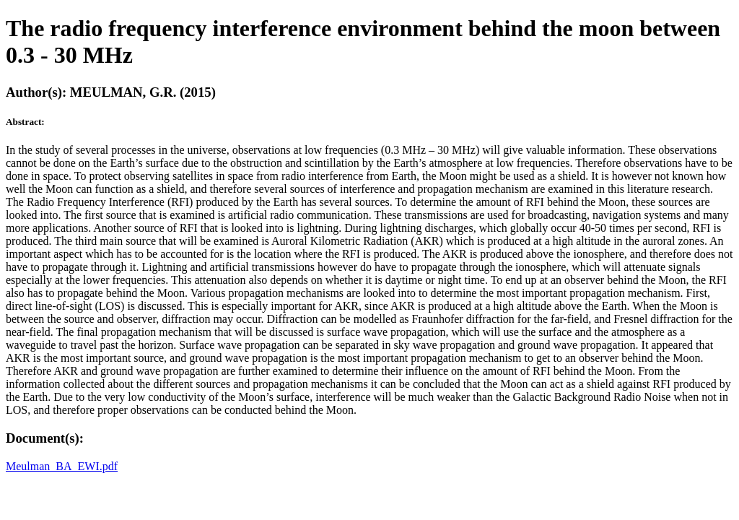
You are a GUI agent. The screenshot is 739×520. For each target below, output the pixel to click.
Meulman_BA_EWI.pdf (62, 466)
